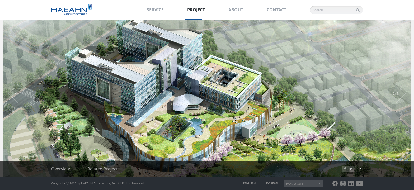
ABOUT (235, 10)
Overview (60, 169)
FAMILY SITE (294, 184)
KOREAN (272, 183)
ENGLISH (249, 183)
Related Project (102, 169)
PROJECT (196, 10)
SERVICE (155, 10)
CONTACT (276, 10)
